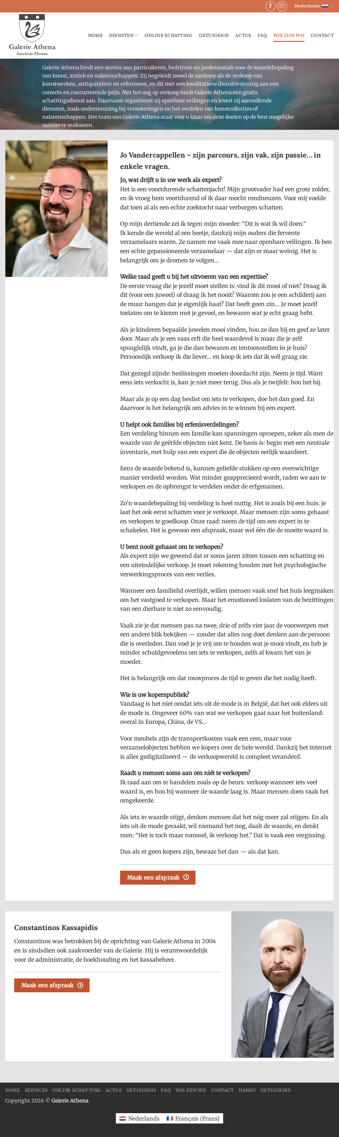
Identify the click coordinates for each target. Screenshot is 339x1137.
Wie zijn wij (289, 35)
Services (36, 1090)
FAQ (262, 35)
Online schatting (168, 35)
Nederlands (314, 6)
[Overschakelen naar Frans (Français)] (193, 1118)
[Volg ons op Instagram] (282, 6)
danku (247, 1090)
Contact (322, 35)
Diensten (124, 35)
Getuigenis (214, 35)
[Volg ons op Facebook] (270, 6)
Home (95, 35)
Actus (243, 35)
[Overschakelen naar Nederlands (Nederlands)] (139, 1118)
